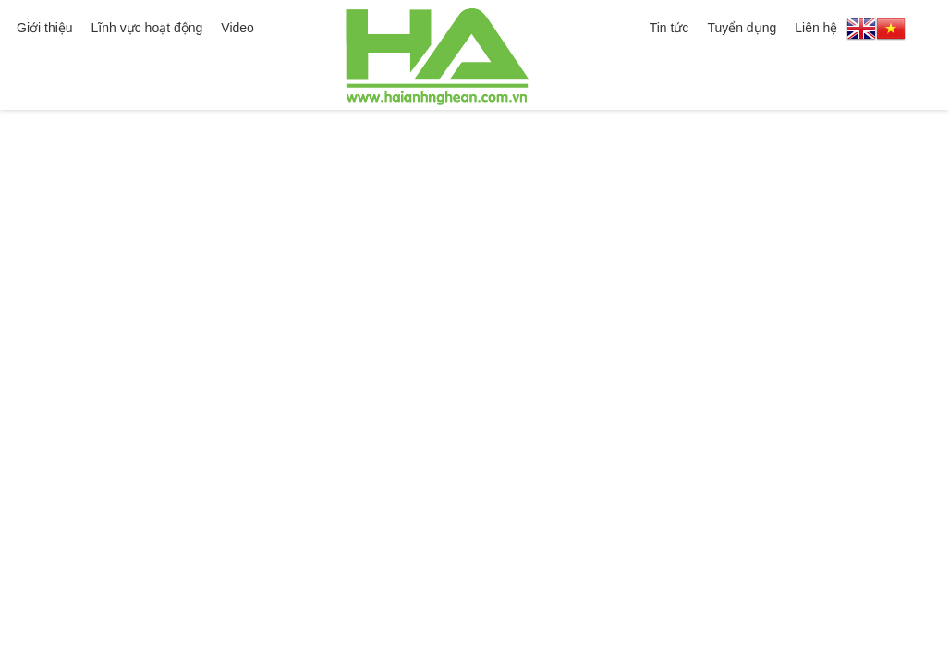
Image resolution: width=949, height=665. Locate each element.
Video (237, 27)
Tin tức (669, 27)
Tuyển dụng (741, 27)
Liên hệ (816, 27)
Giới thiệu (45, 27)
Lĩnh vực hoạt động (147, 27)
